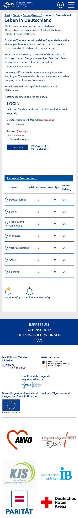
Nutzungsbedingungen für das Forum (26, 96)
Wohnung (14, 235)
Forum (16, 15)
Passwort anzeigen (18, 139)
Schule (13, 211)
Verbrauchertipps (19, 247)
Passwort (17, 131)
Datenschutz (39, 330)
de (60, 5)
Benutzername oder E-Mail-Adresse (31, 119)
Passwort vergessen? (40, 147)
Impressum (39, 324)
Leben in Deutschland (22, 178)
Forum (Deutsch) (32, 15)
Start (7, 15)
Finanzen (14, 271)
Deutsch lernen (17, 199)
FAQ (39, 340)
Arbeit (12, 259)
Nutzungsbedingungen (39, 335)
